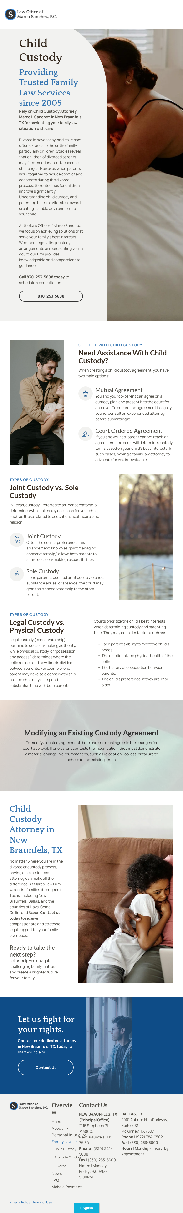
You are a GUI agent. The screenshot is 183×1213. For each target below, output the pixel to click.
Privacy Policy (20, 1202)
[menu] (172, 9)
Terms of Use (42, 1202)
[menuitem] (69, 1121)
